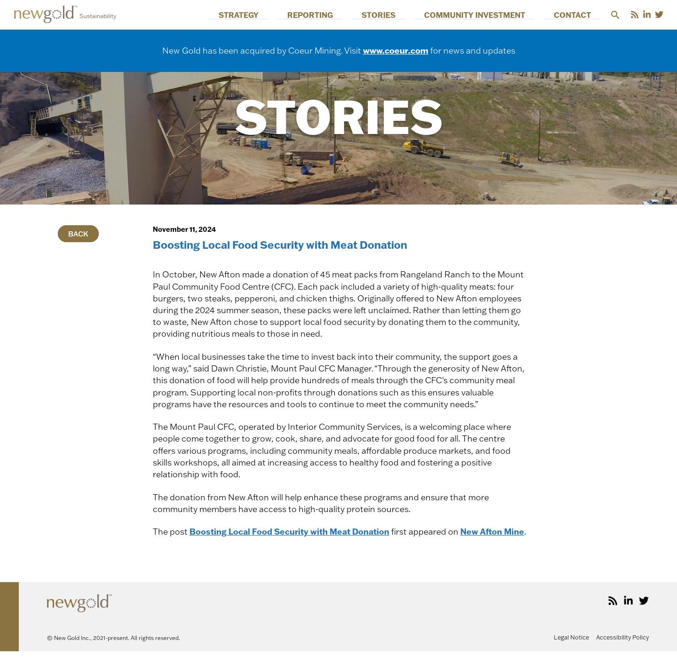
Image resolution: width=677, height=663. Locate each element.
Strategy (323, 15)
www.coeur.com (395, 50)
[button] (615, 15)
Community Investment (502, 15)
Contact (581, 15)
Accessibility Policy (622, 649)
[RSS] (634, 14)
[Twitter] (659, 14)
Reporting (376, 15)
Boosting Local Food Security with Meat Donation (292, 531)
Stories (425, 15)
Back (78, 233)
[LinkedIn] (647, 14)
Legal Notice (571, 649)
